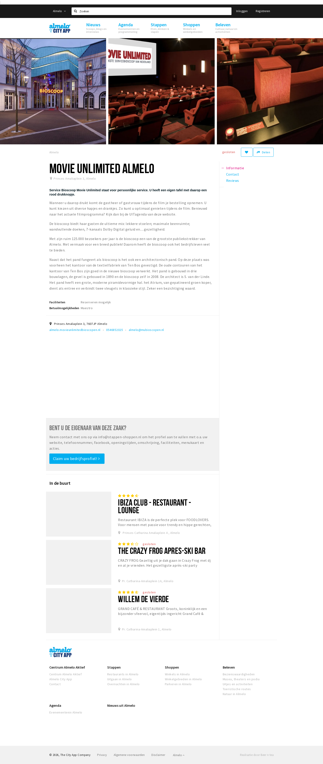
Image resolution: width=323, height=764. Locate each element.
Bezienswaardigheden (239, 674)
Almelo (59, 11)
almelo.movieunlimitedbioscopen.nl (74, 330)
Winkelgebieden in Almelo (183, 679)
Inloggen (242, 11)
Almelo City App (60, 679)
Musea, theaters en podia (241, 679)
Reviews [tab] (232, 180)
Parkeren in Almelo (178, 684)
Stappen (114, 667)
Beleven (229, 667)
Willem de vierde (143, 599)
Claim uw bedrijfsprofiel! (76, 458)
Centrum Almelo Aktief (67, 667)
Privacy (102, 755)
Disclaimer (158, 755)
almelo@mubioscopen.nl (146, 330)
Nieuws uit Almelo (121, 705)
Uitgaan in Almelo (119, 679)
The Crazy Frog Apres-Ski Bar (161, 550)
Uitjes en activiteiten (238, 684)
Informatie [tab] (235, 168)
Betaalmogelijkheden (64, 308)
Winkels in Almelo (177, 674)
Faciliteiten (57, 302)
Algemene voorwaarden (129, 755)
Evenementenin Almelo (65, 712)
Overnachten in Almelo (123, 684)
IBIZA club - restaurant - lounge (154, 506)
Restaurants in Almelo (123, 674)
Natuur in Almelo (234, 694)
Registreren (263, 11)
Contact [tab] (232, 174)
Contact (55, 684)
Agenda (55, 705)
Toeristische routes (237, 689)
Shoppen (172, 667)
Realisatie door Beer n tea (257, 755)
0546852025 (114, 330)
